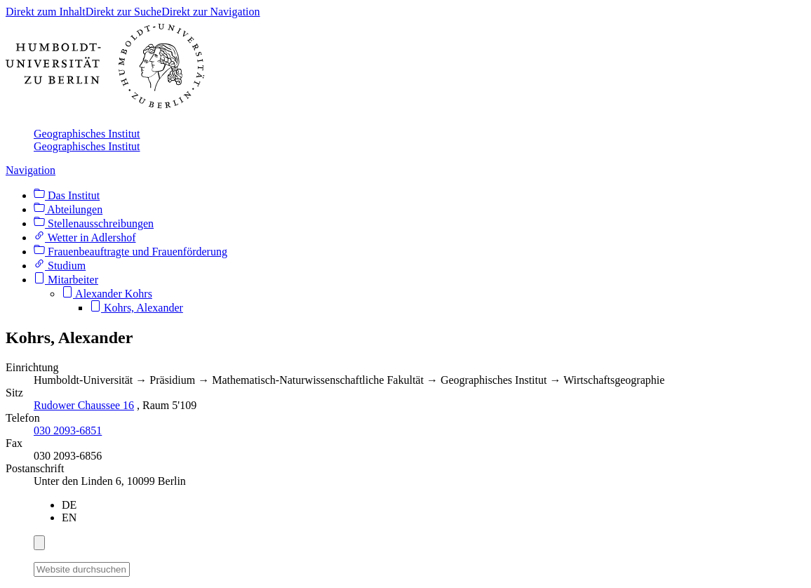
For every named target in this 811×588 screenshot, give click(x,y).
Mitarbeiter (66, 280)
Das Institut (67, 195)
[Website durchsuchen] (82, 569)
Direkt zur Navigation (210, 12)
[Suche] (138, 567)
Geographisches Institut (87, 134)
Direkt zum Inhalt (46, 12)
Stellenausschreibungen (94, 223)
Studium (60, 266)
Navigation (30, 170)
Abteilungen (68, 209)
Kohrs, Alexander (136, 308)
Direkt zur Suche (123, 12)
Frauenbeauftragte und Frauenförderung (130, 252)
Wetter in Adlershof (85, 237)
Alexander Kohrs (107, 294)
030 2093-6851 (68, 430)
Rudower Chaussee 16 (84, 405)
